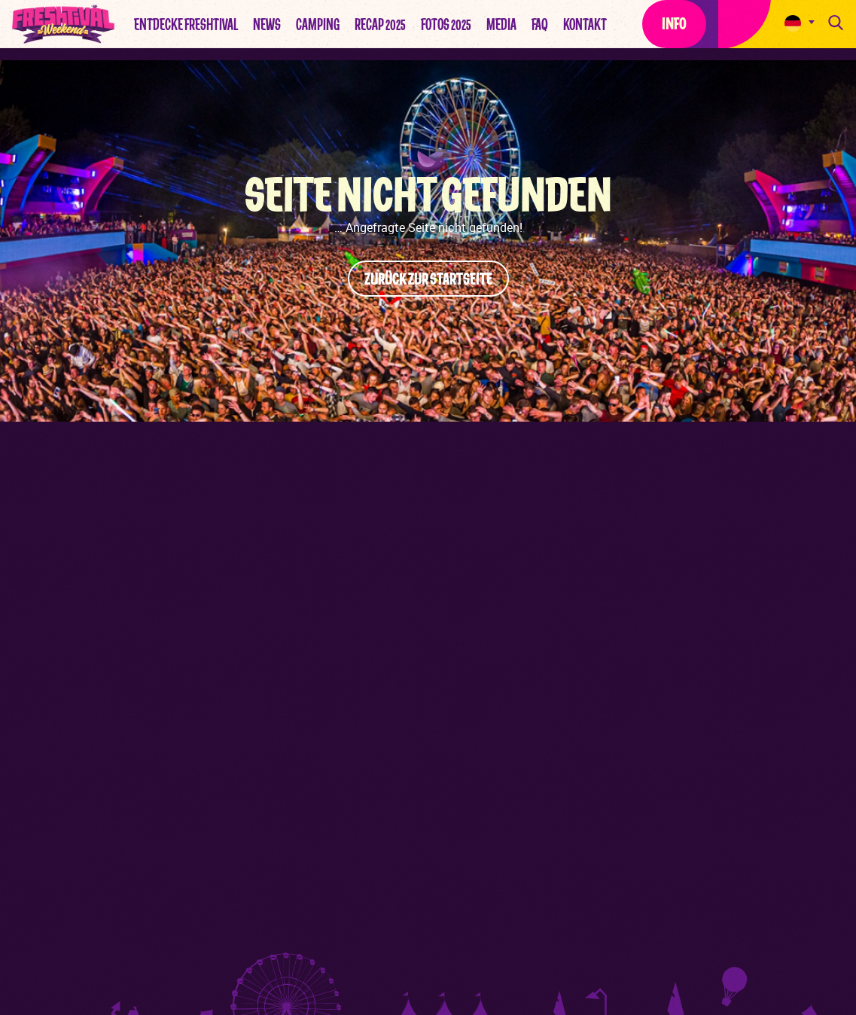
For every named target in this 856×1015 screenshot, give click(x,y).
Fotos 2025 (446, 25)
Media (501, 25)
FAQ (540, 25)
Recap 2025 (380, 25)
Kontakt (585, 25)
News (267, 25)
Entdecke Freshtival (186, 25)
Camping (318, 25)
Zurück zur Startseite (428, 279)
